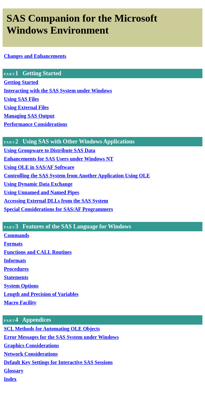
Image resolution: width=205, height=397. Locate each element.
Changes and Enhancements (35, 56)
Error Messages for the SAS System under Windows (61, 337)
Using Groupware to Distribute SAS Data (49, 150)
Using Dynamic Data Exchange (38, 184)
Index (10, 379)
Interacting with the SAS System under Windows (58, 90)
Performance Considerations (35, 124)
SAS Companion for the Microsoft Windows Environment (81, 24)
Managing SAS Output (29, 116)
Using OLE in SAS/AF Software (39, 167)
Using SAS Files (21, 99)
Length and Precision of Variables (41, 294)
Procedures (16, 269)
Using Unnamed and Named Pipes (41, 192)
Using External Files (26, 107)
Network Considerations (31, 354)
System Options (21, 285)
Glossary (13, 370)
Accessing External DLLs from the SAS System (56, 201)
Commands (16, 235)
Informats (15, 260)
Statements (16, 277)
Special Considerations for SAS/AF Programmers (58, 209)
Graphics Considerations (31, 345)
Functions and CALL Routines (37, 252)
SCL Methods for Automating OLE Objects (52, 328)
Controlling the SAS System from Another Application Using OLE (77, 175)
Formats (13, 243)
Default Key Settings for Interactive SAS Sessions (58, 362)
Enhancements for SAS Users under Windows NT (58, 159)
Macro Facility (20, 302)
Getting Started (21, 82)
